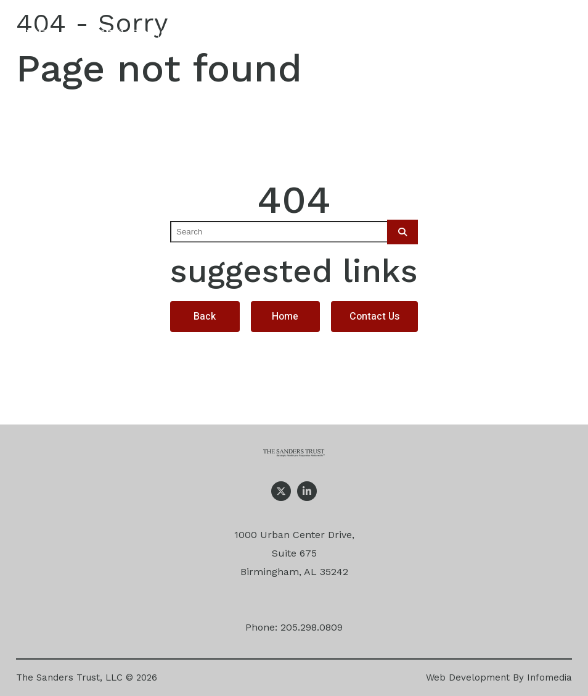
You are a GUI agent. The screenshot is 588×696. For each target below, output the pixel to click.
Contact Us (374, 316)
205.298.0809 (311, 627)
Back (205, 316)
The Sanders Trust (98, 39)
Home (285, 316)
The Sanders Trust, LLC (69, 677)
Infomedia (549, 677)
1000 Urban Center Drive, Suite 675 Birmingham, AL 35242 (294, 553)
